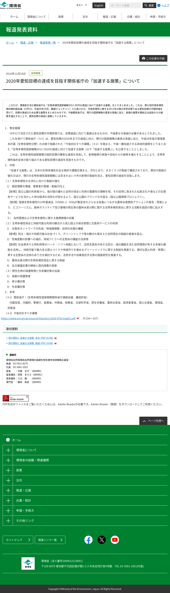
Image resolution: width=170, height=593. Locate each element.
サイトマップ (14, 540)
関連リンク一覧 (47, 540)
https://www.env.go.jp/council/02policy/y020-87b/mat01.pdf (39, 318)
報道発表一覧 (48, 42)
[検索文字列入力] (125, 5)
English (98, 5)
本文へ (80, 5)
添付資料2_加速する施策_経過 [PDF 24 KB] (30, 343)
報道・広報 (27, 42)
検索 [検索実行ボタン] (151, 5)
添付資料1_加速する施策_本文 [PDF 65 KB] (30, 337)
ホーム (12, 17)
